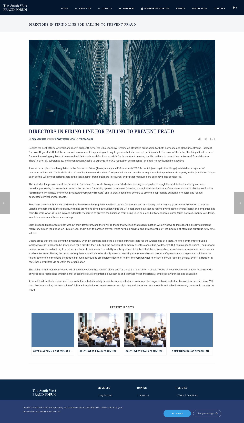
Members (127, 8)
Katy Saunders (39, 139)
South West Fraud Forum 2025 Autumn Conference (99, 351)
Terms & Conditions (187, 395)
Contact (219, 8)
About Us (83, 8)
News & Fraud (86, 139)
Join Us (105, 8)
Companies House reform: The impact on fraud (192, 351)
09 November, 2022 (65, 139)
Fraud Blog (199, 8)
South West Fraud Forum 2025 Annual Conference (146, 351)
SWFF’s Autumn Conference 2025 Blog (53, 351)
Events (180, 8)
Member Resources (155, 8)
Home (64, 8)
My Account (105, 395)
